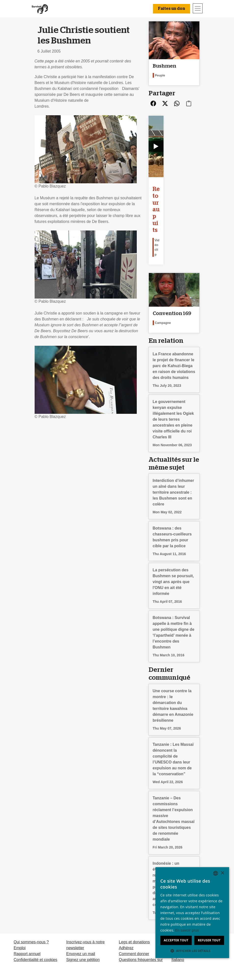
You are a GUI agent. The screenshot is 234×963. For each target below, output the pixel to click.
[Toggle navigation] (198, 8)
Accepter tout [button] (176, 940)
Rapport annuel (27, 894)
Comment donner (134, 894)
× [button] (222, 873)
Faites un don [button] (171, 9)
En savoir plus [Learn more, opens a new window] (187, 930)
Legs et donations (134, 883)
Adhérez (126, 889)
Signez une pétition (83, 900)
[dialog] (192, 912)
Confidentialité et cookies (35, 900)
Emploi (20, 889)
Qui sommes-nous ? (31, 883)
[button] (192, 950)
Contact (20, 906)
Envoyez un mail (80, 894)
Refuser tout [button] (209, 940)
